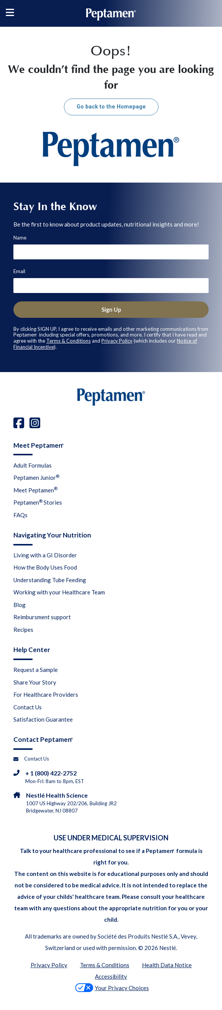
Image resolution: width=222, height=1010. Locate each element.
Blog (19, 604)
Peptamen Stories (37, 502)
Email (19, 271)
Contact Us (27, 707)
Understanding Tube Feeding (49, 579)
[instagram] (34, 422)
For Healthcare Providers (45, 694)
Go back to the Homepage (111, 107)
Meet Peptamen (35, 490)
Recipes (23, 629)
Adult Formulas (32, 465)
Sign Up (111, 309)
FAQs (20, 514)
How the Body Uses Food (45, 567)
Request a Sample (35, 669)
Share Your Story (34, 682)
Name (19, 238)
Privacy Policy (116, 341)
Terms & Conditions (68, 341)
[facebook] (18, 422)
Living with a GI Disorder (45, 555)
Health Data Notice (167, 964)
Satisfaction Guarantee (43, 719)
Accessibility (111, 976)
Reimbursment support (42, 616)
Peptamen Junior (36, 477)
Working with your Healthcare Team (59, 592)
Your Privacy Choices (112, 987)
